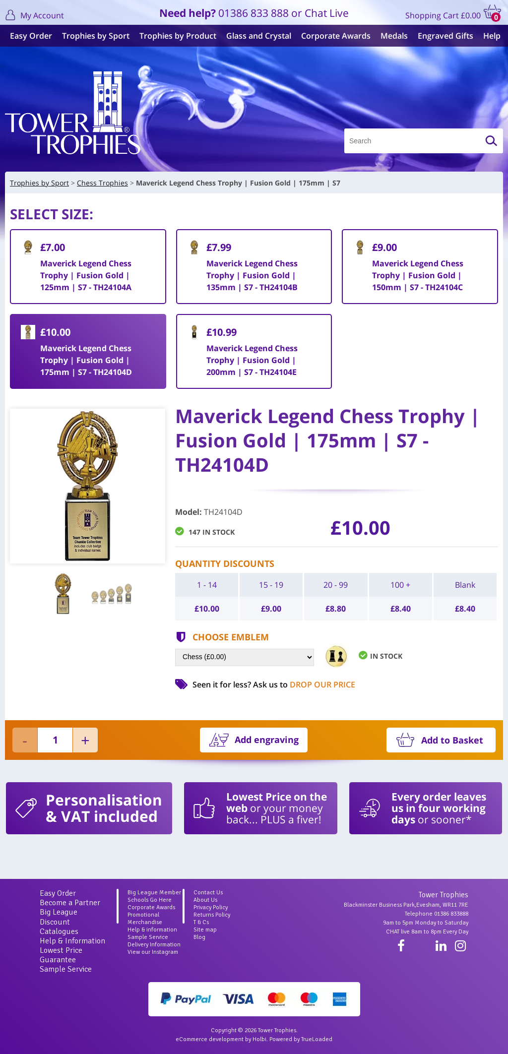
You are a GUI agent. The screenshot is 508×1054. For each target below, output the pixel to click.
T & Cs (201, 922)
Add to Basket (452, 740)
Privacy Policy (210, 907)
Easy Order (31, 35)
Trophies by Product (177, 35)
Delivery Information (154, 944)
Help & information (152, 929)
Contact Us (208, 892)
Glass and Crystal (258, 35)
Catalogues (59, 931)
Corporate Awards (336, 35)
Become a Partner (70, 903)
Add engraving (267, 739)
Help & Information (72, 941)
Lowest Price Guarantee (61, 955)
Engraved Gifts (445, 35)
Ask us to (304, 684)
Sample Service (66, 969)
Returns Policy (211, 915)
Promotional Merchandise (144, 918)
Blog (199, 937)
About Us (205, 900)
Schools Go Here (149, 900)
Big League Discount (58, 917)
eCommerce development (210, 1039)
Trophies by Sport (95, 35)
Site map (205, 929)
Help (492, 35)
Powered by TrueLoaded (300, 1039)
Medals (394, 35)
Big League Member (154, 892)
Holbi (259, 1039)
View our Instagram (152, 952)
